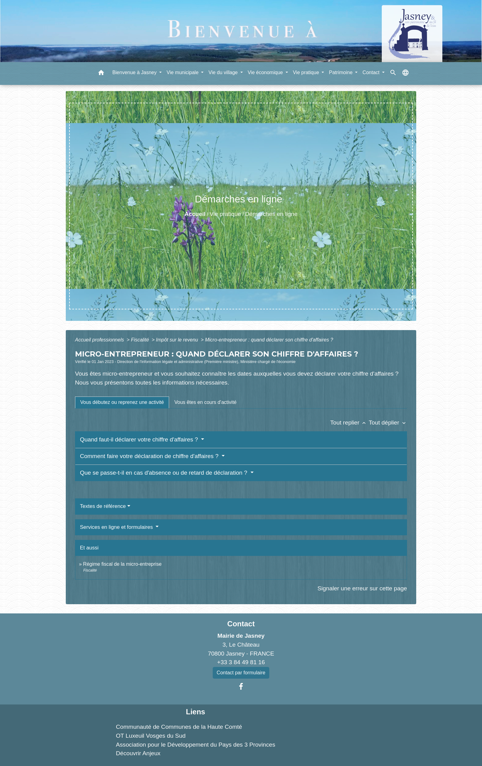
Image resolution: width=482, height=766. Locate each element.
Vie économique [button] (266, 72)
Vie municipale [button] (183, 72)
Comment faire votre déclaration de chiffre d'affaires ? (150, 456)
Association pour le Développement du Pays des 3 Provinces (195, 744)
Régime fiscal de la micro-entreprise (122, 564)
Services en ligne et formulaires (117, 527)
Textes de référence (103, 506)
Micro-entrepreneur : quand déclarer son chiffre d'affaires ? (269, 339)
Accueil (194, 214)
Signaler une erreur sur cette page (362, 588)
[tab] (122, 402)
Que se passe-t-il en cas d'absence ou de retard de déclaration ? (164, 472)
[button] (101, 73)
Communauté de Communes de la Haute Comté (179, 727)
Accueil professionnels (100, 339)
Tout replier (349, 422)
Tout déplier (388, 422)
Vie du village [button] (223, 72)
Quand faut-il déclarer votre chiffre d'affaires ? (140, 439)
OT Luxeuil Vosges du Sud (151, 735)
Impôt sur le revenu (177, 339)
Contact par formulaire (241, 672)
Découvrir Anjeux (138, 753)
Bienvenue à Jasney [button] (135, 72)
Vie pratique (225, 214)
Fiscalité (140, 339)
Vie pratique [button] (307, 72)
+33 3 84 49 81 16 (241, 662)
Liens (195, 712)
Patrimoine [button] (341, 72)
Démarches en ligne (271, 214)
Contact (241, 624)
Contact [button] (371, 72)
